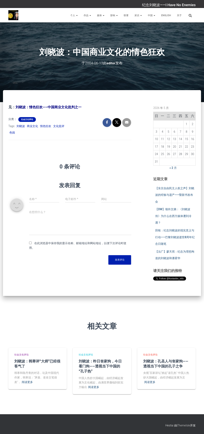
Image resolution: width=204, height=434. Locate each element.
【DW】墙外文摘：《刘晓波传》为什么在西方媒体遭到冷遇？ (173, 215)
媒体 (100, 15)
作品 (87, 15)
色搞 (12, 132)
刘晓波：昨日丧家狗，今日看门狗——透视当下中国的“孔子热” (100, 365)
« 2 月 (173, 167)
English (166, 15)
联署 (126, 15)
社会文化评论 (27, 119)
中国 (151, 15)
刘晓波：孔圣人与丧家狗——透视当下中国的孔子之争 (165, 363)
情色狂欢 (45, 125)
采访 (138, 15)
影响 (114, 15)
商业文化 (32, 125)
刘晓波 (21, 125)
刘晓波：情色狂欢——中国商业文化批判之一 (50, 107)
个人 (74, 15)
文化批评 (58, 125)
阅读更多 (27, 381)
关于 (179, 15)
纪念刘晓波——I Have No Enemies (169, 5)
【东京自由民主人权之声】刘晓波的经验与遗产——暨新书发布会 (174, 194)
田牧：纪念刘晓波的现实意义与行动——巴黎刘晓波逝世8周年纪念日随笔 (175, 237)
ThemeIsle (183, 425)
